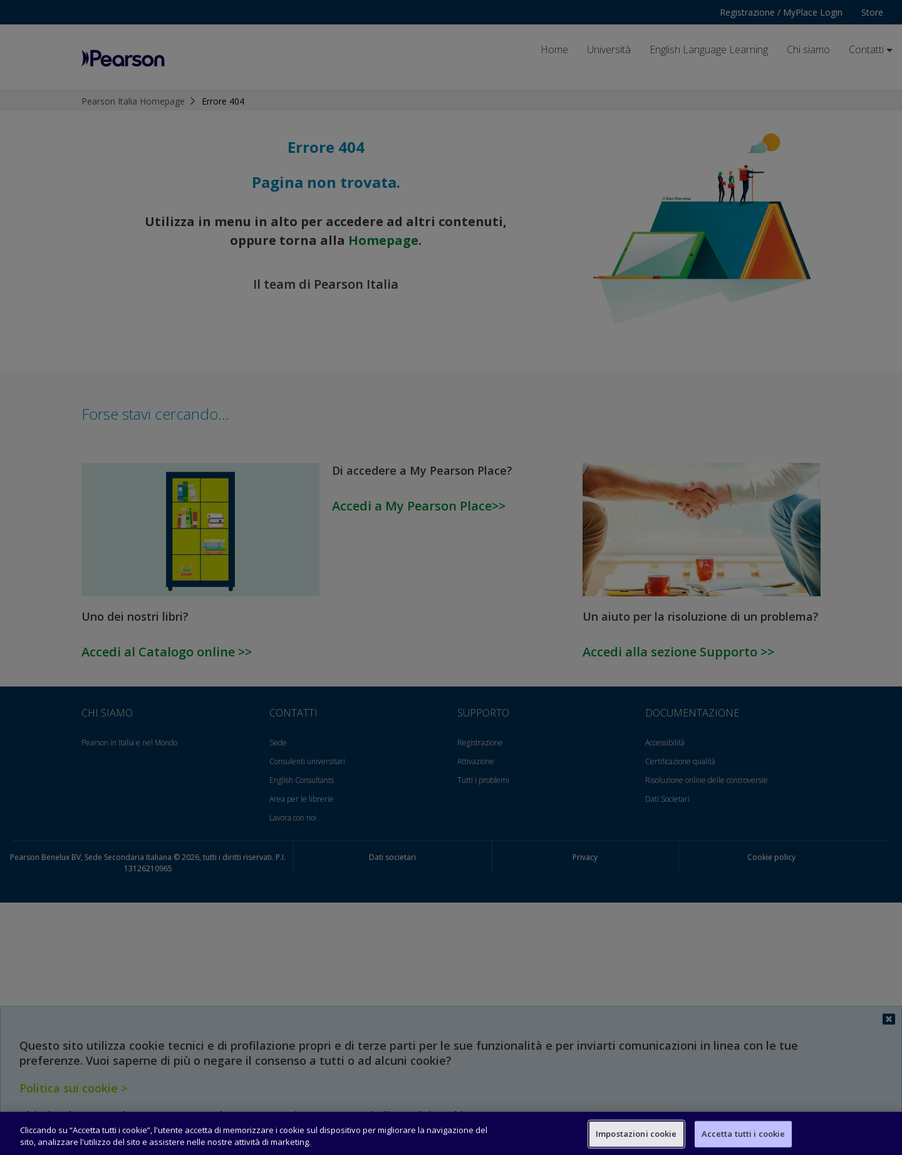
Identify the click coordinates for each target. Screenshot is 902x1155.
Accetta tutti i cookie (743, 1133)
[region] (451, 1133)
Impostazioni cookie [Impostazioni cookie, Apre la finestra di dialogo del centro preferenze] (636, 1133)
